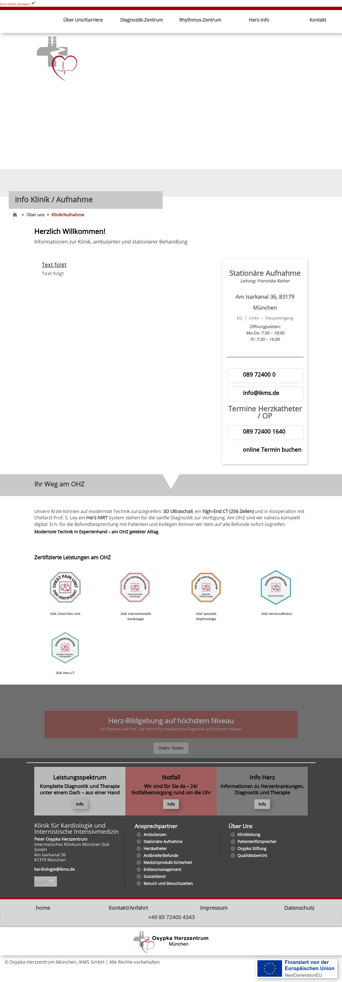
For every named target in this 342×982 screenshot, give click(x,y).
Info (80, 805)
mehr (40, 881)
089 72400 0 (259, 374)
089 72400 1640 (264, 431)
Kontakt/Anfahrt (128, 908)
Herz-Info (259, 20)
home (43, 908)
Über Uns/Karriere (83, 20)
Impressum (213, 908)
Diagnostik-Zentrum (141, 20)
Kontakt (318, 20)
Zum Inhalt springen (18, 4)
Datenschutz (299, 908)
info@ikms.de (261, 393)
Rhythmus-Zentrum (200, 20)
